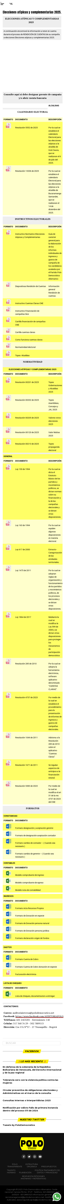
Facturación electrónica (25, 974)
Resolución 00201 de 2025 (27, 382)
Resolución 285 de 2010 (26, 664)
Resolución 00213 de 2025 (27, 444)
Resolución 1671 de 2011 (26, 765)
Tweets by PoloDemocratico (19, 1125)
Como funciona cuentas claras (28, 340)
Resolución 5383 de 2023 (26, 786)
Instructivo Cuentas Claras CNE (29, 303)
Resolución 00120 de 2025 (27, 432)
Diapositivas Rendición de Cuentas (30, 286)
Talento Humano (11, 1171)
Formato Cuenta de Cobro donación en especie (36, 967)
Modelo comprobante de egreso (29, 882)
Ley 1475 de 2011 (23, 570)
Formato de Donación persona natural (32, 923)
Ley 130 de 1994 (22, 469)
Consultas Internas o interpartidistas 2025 (27, 1100)
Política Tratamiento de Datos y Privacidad (47, 1171)
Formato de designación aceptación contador (35, 835)
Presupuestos (49, 1166)
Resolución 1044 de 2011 (26, 737)
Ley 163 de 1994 (22, 525)
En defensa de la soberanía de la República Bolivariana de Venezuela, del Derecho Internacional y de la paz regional (32, 1070)
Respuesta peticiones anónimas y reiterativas (33, 1177)
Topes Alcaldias (22, 355)
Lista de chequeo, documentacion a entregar (35, 996)
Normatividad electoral (25, 347)
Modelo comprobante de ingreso (29, 875)
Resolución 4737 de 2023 (26, 697)
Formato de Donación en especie (29, 916)
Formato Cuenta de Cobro (26, 959)
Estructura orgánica (32, 1165)
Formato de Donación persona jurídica (32, 931)
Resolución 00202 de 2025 (27, 400)
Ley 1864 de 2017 (23, 617)
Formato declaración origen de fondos (32, 938)
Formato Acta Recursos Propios (29, 908)
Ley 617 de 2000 (22, 549)
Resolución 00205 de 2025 (27, 418)
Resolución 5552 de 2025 (26, 127)
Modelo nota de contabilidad (28, 890)
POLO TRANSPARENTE (14, 1165)
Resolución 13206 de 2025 (27, 171)
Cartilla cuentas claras (25, 332)
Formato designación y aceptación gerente (34, 828)
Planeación (25, 1172)
